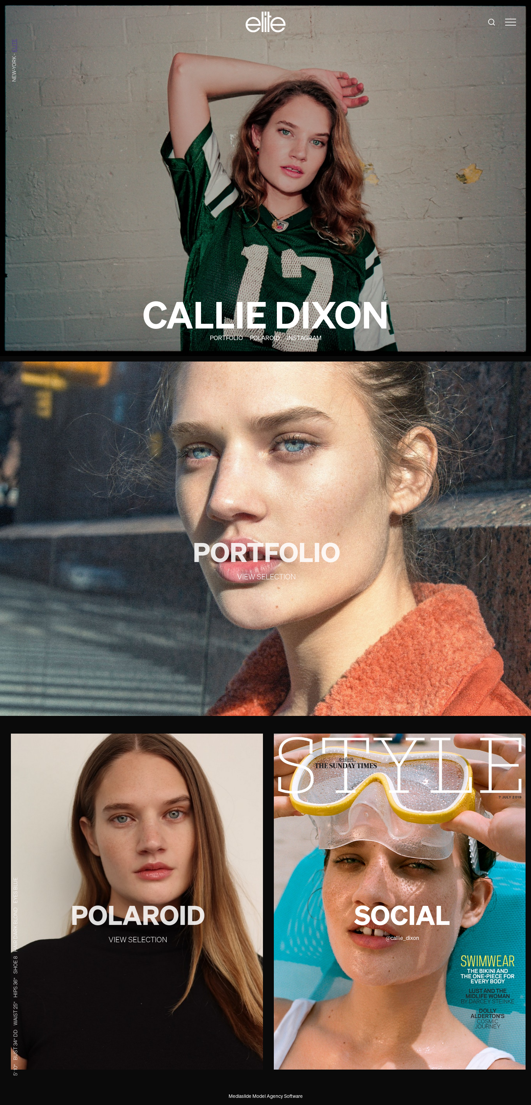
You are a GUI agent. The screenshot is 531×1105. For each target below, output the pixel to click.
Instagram (304, 338)
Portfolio (226, 338)
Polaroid (265, 338)
